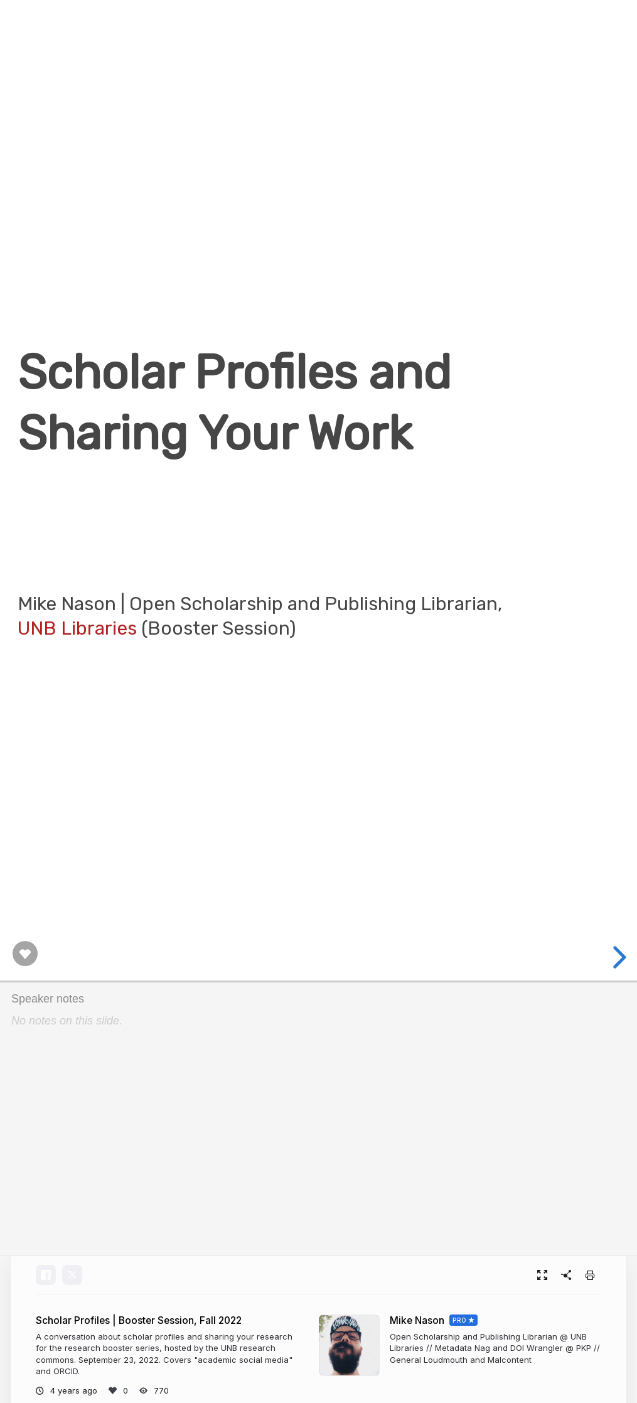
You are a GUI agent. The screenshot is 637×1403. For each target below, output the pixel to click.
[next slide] (615, 957)
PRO (459, 1320)
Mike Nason (417, 1320)
